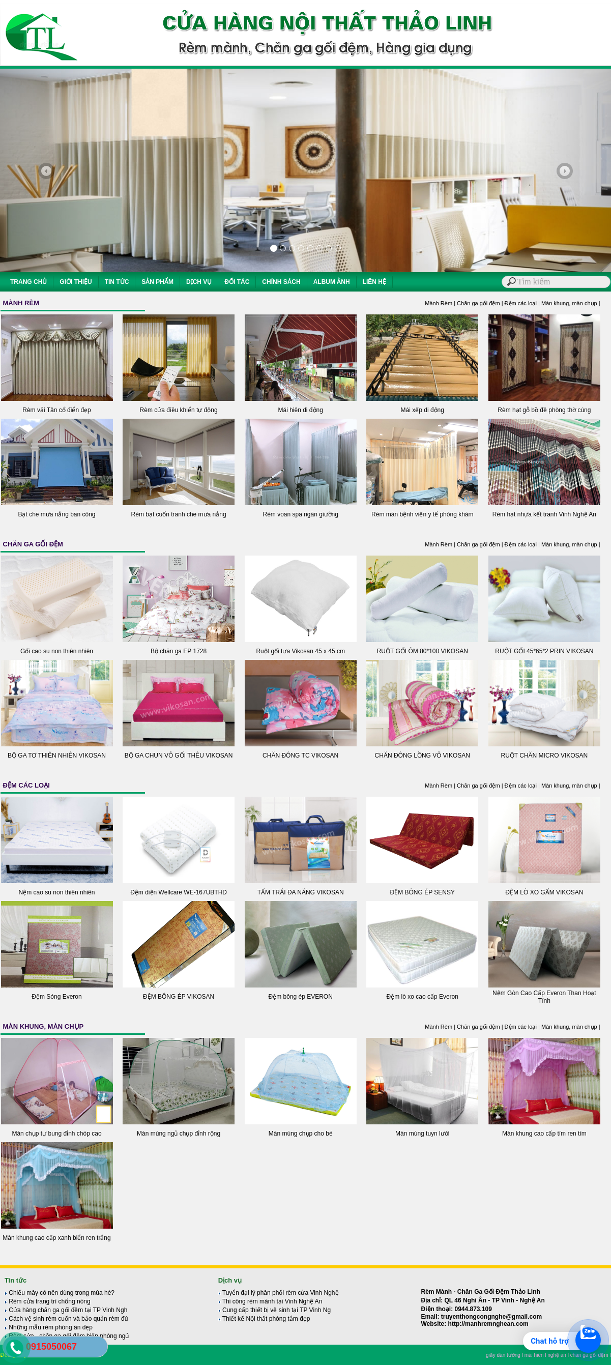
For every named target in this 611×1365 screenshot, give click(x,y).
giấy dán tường (503, 1355)
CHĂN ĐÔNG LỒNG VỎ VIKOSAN (422, 755)
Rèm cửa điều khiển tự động (179, 410)
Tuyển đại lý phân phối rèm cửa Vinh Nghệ (278, 1292)
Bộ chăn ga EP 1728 (179, 651)
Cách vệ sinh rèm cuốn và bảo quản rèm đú (66, 1318)
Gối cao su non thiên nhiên (56, 651)
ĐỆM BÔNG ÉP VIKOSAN (178, 996)
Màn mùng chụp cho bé (301, 1133)
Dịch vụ (230, 1280)
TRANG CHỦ (28, 281)
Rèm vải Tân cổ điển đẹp (56, 410)
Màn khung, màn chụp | (570, 303)
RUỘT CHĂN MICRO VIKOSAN (544, 755)
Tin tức (15, 1280)
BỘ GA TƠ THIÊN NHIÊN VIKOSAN (57, 755)
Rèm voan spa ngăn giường (300, 514)
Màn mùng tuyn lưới (422, 1133)
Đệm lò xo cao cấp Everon (422, 996)
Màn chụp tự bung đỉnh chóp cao (56, 1133)
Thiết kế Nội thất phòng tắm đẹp (264, 1318)
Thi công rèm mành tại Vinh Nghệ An (270, 1301)
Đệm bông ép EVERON (300, 996)
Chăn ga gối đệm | (481, 303)
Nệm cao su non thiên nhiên (57, 892)
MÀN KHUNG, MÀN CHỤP (43, 1026)
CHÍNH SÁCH (281, 281)
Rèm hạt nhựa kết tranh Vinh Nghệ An (544, 514)
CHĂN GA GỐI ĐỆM (33, 544)
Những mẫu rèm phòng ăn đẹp (49, 1327)
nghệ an (556, 1355)
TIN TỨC (117, 281)
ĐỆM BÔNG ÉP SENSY (422, 892)
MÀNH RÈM (21, 303)
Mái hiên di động (300, 410)
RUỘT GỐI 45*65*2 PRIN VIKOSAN (544, 651)
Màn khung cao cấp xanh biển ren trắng (56, 1237)
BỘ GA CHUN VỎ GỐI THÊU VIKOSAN (179, 755)
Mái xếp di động (422, 410)
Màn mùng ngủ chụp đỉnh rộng (178, 1133)
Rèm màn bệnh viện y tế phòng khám (422, 514)
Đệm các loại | (523, 303)
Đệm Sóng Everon (56, 996)
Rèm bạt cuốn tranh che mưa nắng (178, 514)
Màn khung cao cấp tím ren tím (544, 1133)
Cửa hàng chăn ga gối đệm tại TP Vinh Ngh (66, 1310)
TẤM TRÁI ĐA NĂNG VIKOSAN (300, 892)
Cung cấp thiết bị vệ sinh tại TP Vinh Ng (274, 1310)
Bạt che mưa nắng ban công (56, 514)
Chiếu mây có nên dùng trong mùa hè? (59, 1292)
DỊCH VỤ (199, 281)
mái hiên (534, 1355)
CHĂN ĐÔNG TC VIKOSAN (300, 755)
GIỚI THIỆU (76, 281)
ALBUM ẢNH (331, 281)
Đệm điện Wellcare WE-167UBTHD (178, 892)
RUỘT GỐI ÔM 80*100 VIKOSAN (422, 651)
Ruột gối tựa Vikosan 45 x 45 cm (300, 651)
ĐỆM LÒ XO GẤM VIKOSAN (544, 892)
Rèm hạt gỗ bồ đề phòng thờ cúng (544, 410)
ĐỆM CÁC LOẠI (26, 785)
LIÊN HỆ (374, 281)
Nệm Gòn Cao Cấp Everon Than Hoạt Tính (544, 997)
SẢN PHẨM (157, 281)
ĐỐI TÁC (236, 281)
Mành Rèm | (441, 303)
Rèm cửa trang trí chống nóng (48, 1301)
